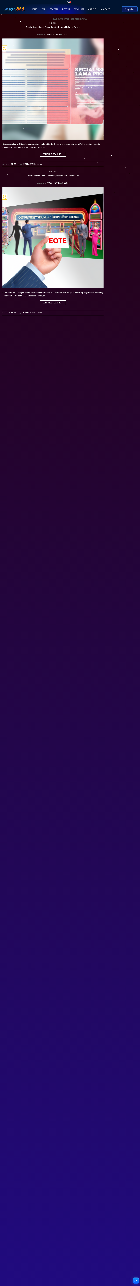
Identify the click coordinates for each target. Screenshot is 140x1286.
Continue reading (53, 154)
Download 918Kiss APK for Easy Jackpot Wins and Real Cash (118, 75)
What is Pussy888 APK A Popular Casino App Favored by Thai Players (120, 60)
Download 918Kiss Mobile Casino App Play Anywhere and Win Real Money (121, 53)
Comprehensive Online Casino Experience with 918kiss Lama (53, 175)
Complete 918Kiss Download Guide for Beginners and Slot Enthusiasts (120, 45)
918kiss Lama (36, 164)
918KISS (53, 23)
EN (70, 2)
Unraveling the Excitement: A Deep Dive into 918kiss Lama (53, 1085)
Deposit (66, 9)
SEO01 (65, 628)
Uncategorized (53, 926)
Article (93, 9)
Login (43, 9)
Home (34, 9)
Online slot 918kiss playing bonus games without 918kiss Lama (53, 931)
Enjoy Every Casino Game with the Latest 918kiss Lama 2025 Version (53, 324)
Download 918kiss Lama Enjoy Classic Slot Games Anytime (52, 776)
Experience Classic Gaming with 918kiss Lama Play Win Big (52, 621)
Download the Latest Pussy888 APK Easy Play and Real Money (120, 68)
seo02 (65, 34)
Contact (105, 9)
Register (54, 9)
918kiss (26, 164)
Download (79, 9)
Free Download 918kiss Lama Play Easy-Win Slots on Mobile (53, 472)
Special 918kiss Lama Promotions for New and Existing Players (53, 27)
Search (108, 23)
